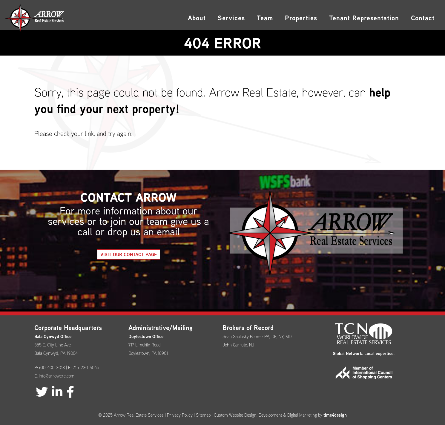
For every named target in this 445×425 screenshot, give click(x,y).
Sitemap (203, 415)
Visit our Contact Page (137, 254)
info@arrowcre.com (56, 376)
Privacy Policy (180, 415)
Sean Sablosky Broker (242, 336)
